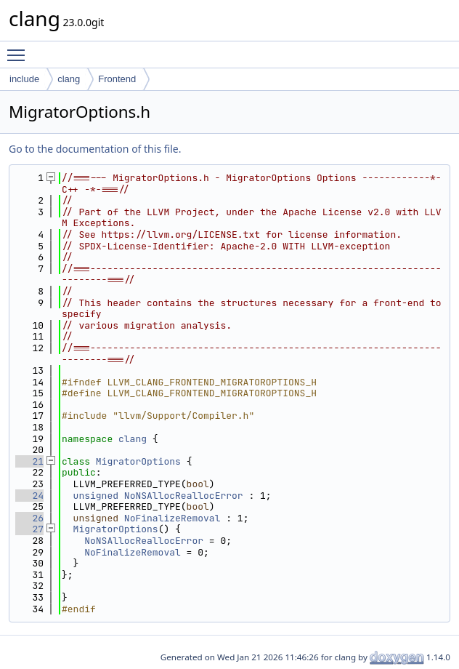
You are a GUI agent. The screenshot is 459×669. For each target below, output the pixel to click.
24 (29, 495)
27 (29, 529)
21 (29, 461)
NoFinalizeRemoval (172, 518)
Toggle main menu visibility (19, 48)
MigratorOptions (138, 461)
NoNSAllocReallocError (183, 495)
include (24, 78)
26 (29, 518)
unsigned (95, 495)
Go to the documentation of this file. (95, 149)
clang (68, 78)
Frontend (117, 78)
